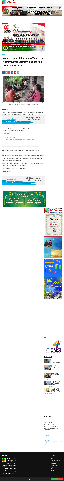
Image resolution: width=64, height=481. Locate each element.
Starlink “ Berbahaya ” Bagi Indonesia (52, 424)
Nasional (29, 2)
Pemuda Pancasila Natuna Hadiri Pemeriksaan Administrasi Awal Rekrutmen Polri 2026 (21, 143)
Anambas (47, 435)
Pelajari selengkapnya (36, 479)
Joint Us (52, 470)
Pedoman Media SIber (55, 460)
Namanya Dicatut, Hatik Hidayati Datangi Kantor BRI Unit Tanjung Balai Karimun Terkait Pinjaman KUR (56, 367)
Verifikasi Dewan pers (55, 461)
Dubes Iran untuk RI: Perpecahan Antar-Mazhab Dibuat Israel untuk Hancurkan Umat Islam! (56, 375)
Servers (52, 468)
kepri (46, 447)
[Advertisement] (53, 404)
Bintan (46, 438)
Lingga (46, 442)
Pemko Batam (36, 2)
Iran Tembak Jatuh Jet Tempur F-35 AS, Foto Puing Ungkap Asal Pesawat (55, 383)
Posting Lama (41, 189)
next (45, 337)
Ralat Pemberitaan (48, 419)
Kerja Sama (53, 467)
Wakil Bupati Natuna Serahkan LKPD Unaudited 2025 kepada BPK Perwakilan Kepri (20, 140)
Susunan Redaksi (54, 458)
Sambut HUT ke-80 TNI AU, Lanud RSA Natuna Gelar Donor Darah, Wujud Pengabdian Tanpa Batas (20, 136)
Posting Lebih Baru (6, 189)
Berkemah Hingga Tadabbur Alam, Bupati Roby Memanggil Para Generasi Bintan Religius (56, 390)
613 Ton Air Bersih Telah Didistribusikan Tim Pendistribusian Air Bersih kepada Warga (56, 361)
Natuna (3, 54)
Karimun (47, 440)
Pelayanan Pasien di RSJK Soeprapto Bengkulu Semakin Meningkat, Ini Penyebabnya (52, 428)
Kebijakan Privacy (54, 465)
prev (44, 337)
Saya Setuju (54, 479)
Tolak (60, 479)
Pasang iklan (53, 463)
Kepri (24, 2)
